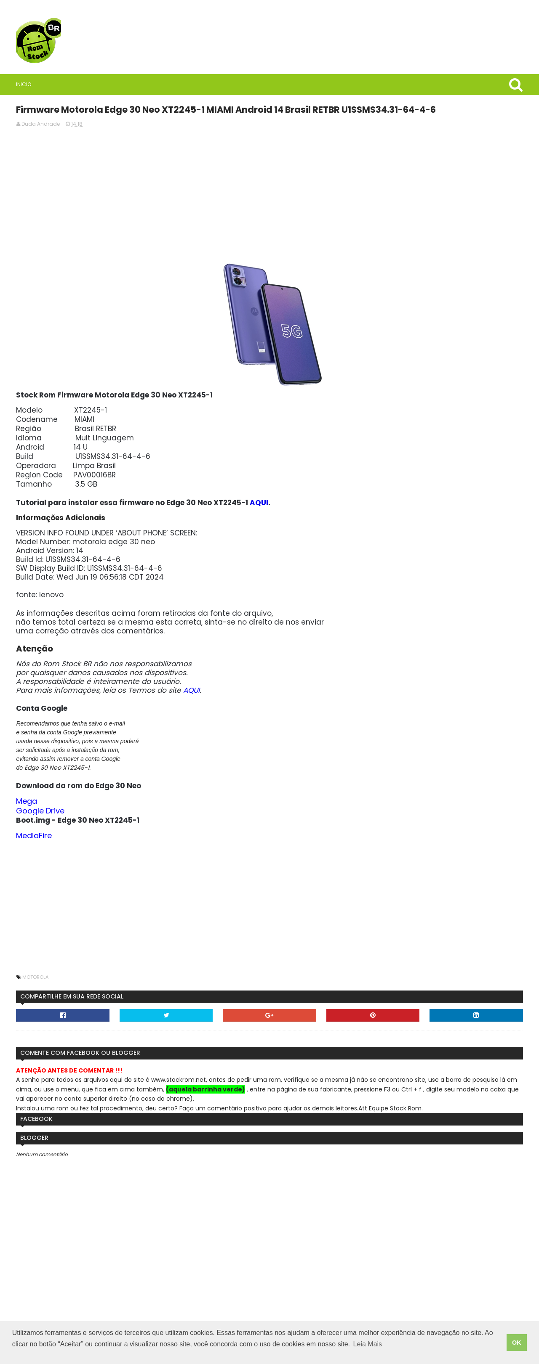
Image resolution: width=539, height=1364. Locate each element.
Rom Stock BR (97, 393)
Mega (196, 818)
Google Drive (210, 828)
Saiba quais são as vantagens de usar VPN (107, 443)
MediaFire (203, 853)
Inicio (54, 84)
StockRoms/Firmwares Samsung (107, 795)
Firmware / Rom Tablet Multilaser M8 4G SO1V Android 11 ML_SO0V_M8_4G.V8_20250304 (107, 625)
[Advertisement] (339, 202)
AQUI (428, 511)
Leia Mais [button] (367, 1350)
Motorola (205, 994)
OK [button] (516, 1346)
